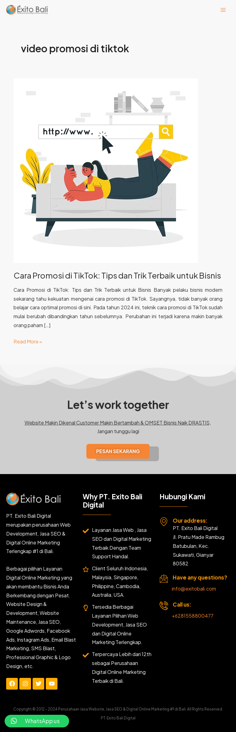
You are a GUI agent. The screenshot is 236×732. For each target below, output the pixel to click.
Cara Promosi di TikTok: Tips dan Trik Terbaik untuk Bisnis (117, 275)
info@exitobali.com (194, 588)
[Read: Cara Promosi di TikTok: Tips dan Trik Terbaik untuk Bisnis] (106, 170)
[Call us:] (163, 605)
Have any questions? (200, 577)
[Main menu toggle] (223, 10)
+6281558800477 (193, 615)
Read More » (28, 341)
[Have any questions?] (163, 578)
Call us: (182, 604)
